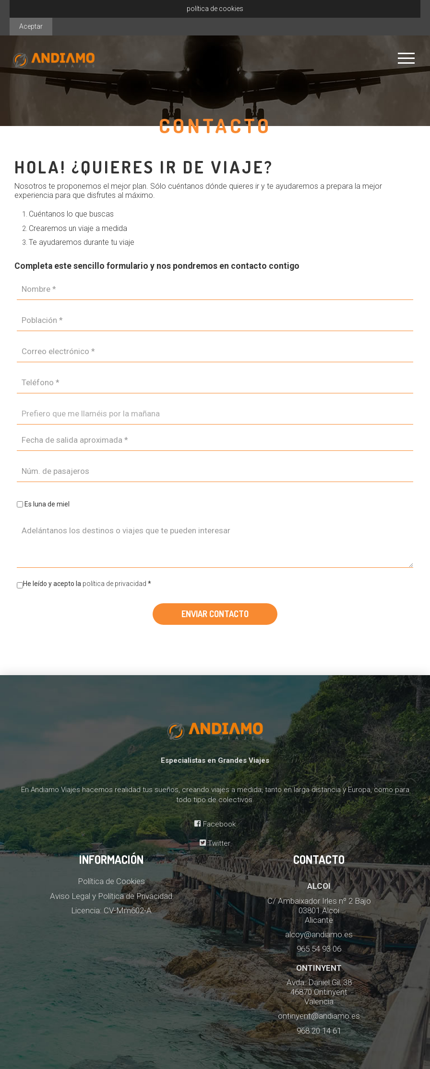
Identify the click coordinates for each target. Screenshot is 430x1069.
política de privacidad (115, 583)
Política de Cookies (111, 881)
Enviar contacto (215, 614)
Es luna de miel (47, 504)
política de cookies (215, 8)
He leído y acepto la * (84, 585)
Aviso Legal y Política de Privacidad (111, 896)
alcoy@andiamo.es (319, 934)
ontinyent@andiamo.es (319, 1016)
